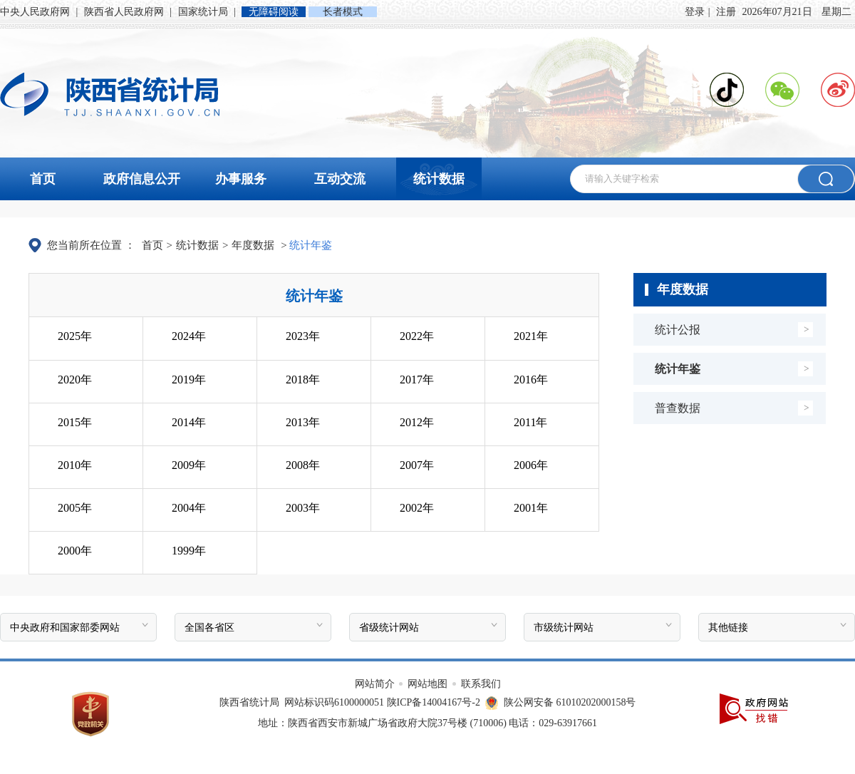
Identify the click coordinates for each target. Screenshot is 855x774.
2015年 (75, 422)
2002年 (417, 508)
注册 (726, 11)
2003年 (303, 508)
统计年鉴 (677, 369)
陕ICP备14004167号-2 (433, 702)
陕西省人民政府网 (125, 11)
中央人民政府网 (36, 11)
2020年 (75, 379)
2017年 (417, 379)
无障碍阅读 (274, 11)
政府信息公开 (141, 179)
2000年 (75, 551)
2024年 (189, 336)
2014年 (189, 422)
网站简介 (376, 683)
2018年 (303, 379)
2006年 (531, 465)
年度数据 (253, 245)
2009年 (189, 465)
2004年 (189, 508)
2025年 (75, 336)
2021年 (531, 336)
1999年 (189, 551)
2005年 (75, 508)
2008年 (303, 465)
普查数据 (677, 408)
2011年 (530, 422)
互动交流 (340, 179)
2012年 (417, 422)
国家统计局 (204, 11)
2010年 (75, 465)
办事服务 (240, 179)
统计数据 (439, 179)
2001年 (531, 508)
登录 (695, 11)
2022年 (417, 336)
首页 (43, 179)
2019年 (189, 379)
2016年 (531, 379)
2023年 (303, 336)
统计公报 (677, 330)
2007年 (417, 465)
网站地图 (429, 683)
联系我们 (481, 683)
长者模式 (343, 11)
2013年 (303, 422)
